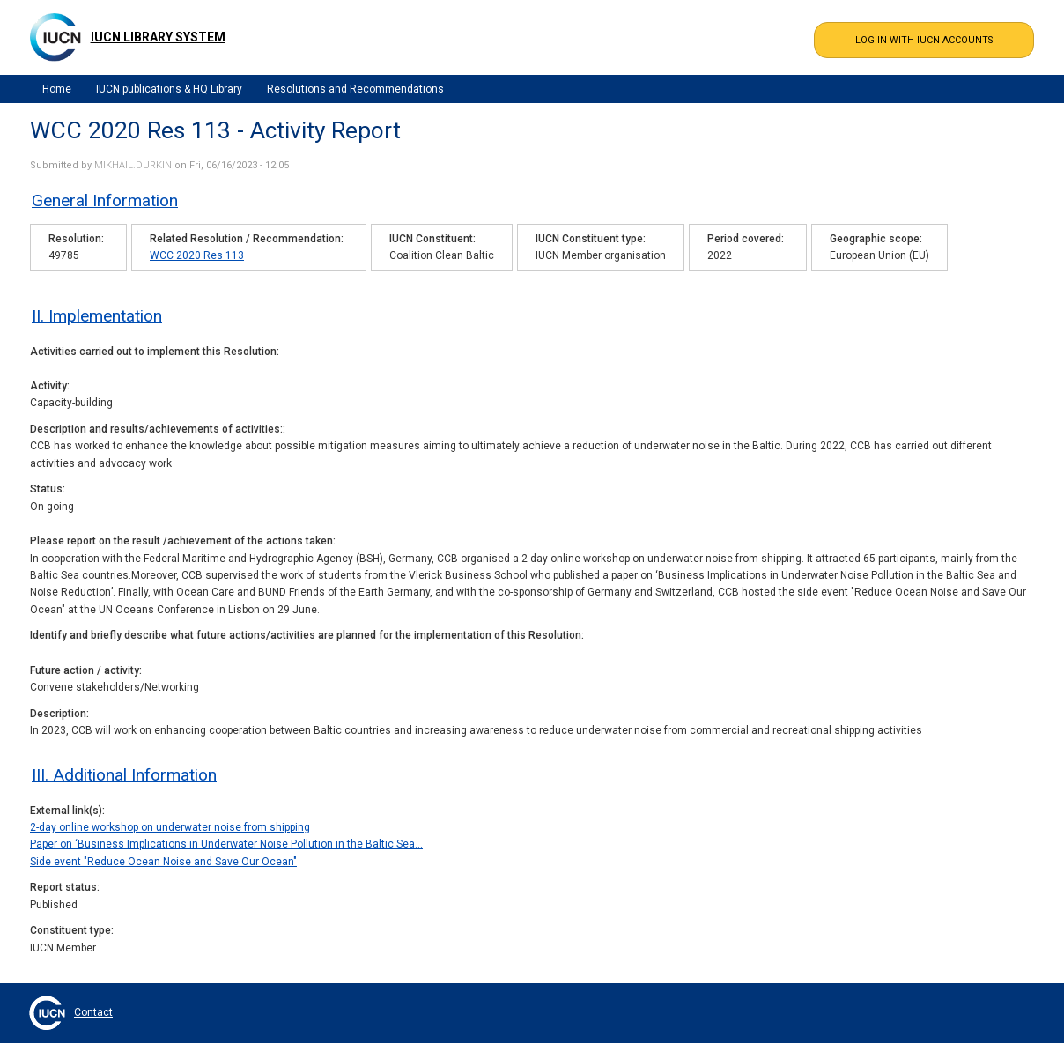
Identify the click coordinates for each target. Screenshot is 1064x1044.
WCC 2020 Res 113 (197, 255)
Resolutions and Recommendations (355, 89)
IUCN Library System (158, 37)
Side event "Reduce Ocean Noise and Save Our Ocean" (163, 861)
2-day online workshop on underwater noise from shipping (170, 827)
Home (56, 89)
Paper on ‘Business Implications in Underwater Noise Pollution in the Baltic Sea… (226, 844)
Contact (93, 1012)
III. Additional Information (124, 775)
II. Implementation (97, 316)
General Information (105, 200)
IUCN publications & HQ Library (169, 89)
